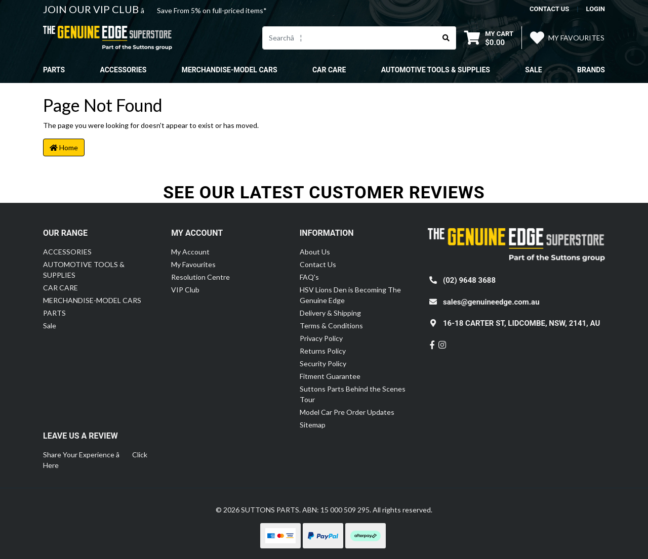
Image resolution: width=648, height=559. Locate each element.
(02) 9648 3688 (469, 280)
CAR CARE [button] (329, 70)
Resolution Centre (200, 277)
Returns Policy (323, 351)
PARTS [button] (54, 70)
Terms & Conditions (331, 325)
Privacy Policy (321, 338)
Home (64, 147)
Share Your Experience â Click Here (95, 459)
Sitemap (313, 424)
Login (595, 9)
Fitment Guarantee (330, 376)
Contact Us (318, 264)
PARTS (54, 313)
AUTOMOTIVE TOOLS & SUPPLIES (84, 269)
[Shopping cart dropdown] (489, 37)
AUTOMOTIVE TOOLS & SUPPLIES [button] (435, 70)
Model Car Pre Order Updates (347, 412)
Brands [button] (591, 70)
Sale (533, 70)
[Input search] (349, 38)
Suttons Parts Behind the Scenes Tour (353, 394)
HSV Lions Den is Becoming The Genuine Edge (350, 295)
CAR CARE (60, 287)
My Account (190, 251)
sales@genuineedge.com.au (491, 302)
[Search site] (446, 38)
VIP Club (185, 289)
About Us (315, 251)
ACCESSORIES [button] (123, 70)
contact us (549, 9)
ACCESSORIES (67, 251)
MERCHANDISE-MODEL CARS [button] (229, 70)
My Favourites (193, 264)
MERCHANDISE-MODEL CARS (92, 300)
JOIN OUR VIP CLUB (92, 9)
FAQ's (309, 277)
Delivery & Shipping (330, 313)
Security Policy (323, 363)
